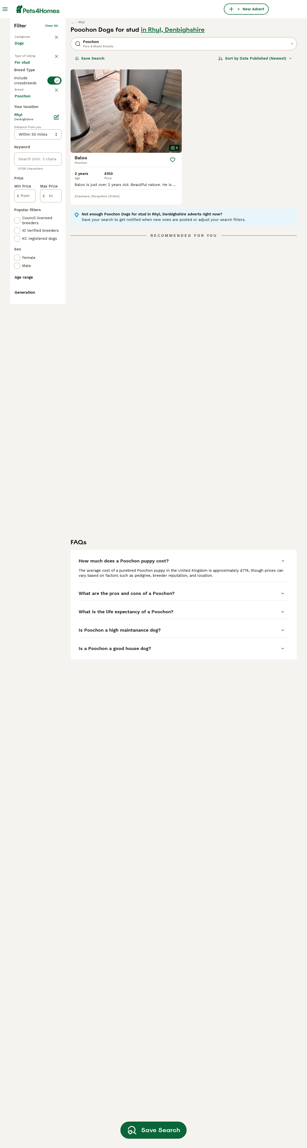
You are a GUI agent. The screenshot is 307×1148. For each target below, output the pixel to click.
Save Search (89, 133)
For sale (26, 142)
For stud (26, 166)
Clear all (51, 100)
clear (54, 198)
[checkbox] (17, 222)
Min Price (22, 397)
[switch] (38, 187)
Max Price (49, 397)
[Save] (173, 235)
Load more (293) (34, 306)
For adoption (30, 154)
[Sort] (255, 133)
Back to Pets (24, 110)
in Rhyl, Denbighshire (173, 104)
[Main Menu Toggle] (5, 9)
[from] (25, 406)
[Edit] (56, 328)
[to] (51, 406)
